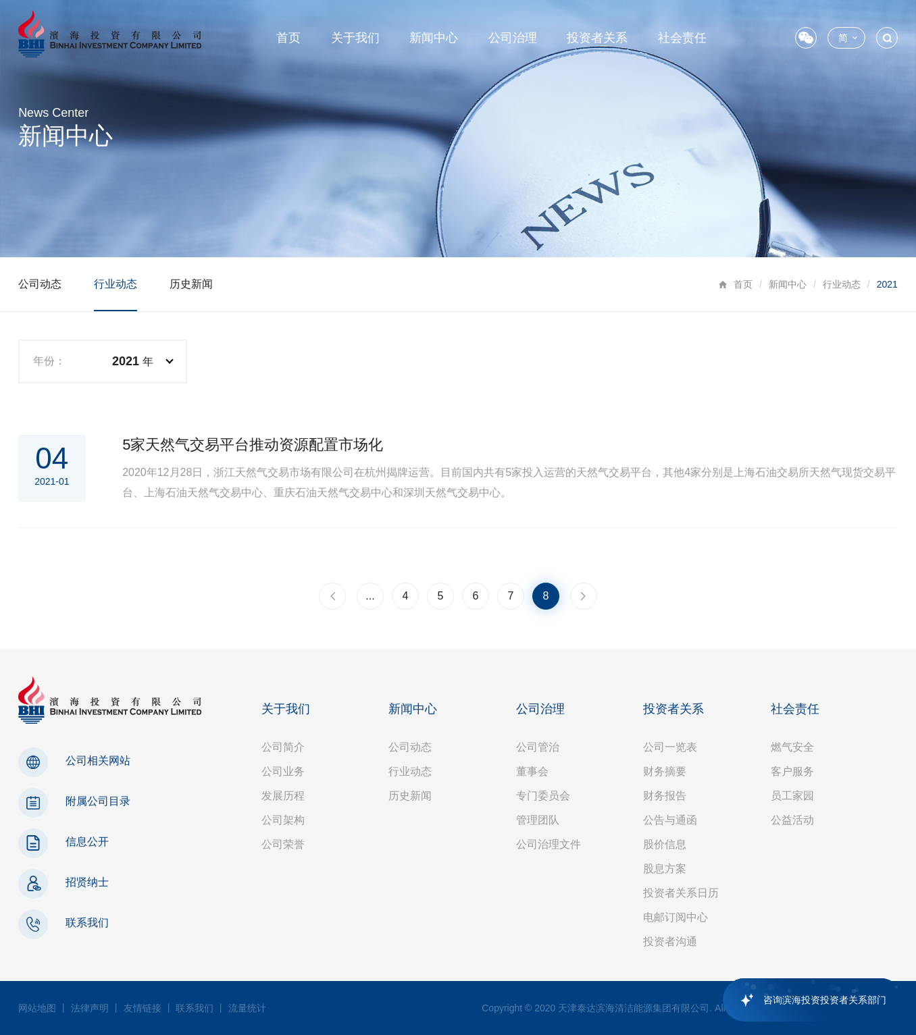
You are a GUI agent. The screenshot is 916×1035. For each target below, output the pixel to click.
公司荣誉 (283, 844)
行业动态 (842, 284)
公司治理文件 (548, 844)
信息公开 (87, 841)
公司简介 (283, 747)
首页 (288, 38)
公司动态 (39, 284)
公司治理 (512, 38)
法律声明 (90, 1008)
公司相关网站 (98, 760)
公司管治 (537, 747)
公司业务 (283, 771)
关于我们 (355, 38)
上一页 (332, 596)
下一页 (583, 596)
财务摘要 (664, 771)
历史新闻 (191, 284)
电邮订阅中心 (675, 917)
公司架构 (283, 820)
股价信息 (664, 844)
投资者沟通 (670, 941)
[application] (806, 1000)
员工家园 (792, 795)
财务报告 (664, 795)
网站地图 (37, 1008)
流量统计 (247, 1008)
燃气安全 (792, 747)
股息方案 (664, 868)
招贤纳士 (87, 882)
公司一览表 (670, 747)
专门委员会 (543, 795)
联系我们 (87, 922)
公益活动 (792, 820)
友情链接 (142, 1008)
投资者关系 (597, 38)
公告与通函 (670, 820)
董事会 (532, 771)
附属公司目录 (98, 801)
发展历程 (283, 795)
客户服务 (792, 771)
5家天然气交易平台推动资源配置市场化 (252, 444)
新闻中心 (433, 38)
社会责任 (682, 38)
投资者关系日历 (681, 893)
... (369, 596)
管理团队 (537, 820)
